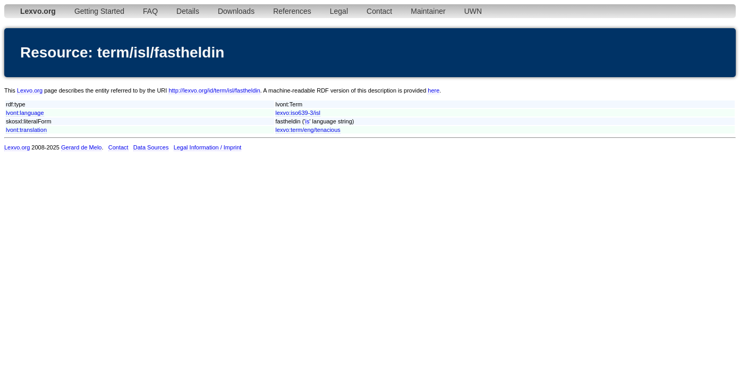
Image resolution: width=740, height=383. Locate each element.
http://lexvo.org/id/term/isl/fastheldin (214, 90)
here (433, 90)
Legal (339, 11)
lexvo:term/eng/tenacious (308, 130)
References (292, 11)
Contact (379, 11)
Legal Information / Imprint (208, 147)
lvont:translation (26, 130)
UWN (473, 11)
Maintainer (428, 11)
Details (187, 11)
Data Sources (151, 147)
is (307, 121)
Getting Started (99, 11)
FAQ (150, 11)
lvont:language (25, 113)
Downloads (236, 11)
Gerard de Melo (81, 147)
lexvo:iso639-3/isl (298, 113)
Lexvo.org (29, 90)
